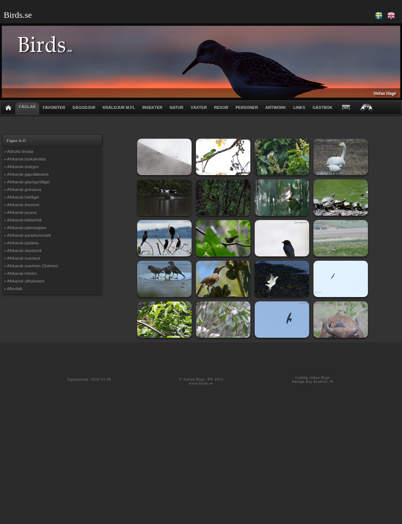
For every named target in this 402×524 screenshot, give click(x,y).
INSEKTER (152, 107)
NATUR (177, 107)
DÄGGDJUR (84, 107)
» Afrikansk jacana (20, 212)
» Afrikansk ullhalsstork (24, 281)
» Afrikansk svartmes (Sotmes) (31, 266)
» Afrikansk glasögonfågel (26, 182)
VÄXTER (198, 107)
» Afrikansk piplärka (21, 243)
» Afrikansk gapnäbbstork (26, 174)
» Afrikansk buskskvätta (25, 159)
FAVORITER (54, 107)
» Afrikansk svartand (22, 258)
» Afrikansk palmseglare (25, 228)
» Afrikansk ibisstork (21, 205)
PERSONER (246, 107)
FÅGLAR (27, 107)
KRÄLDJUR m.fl (119, 107)
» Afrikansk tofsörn (20, 273)
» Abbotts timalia (18, 151)
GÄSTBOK (322, 107)
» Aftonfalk (13, 289)
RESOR (221, 107)
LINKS (299, 107)
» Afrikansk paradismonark (27, 235)
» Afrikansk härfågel (21, 197)
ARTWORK (275, 107)
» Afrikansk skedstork (23, 250)
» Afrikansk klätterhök (23, 220)
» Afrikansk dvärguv (21, 166)
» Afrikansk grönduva (22, 189)
